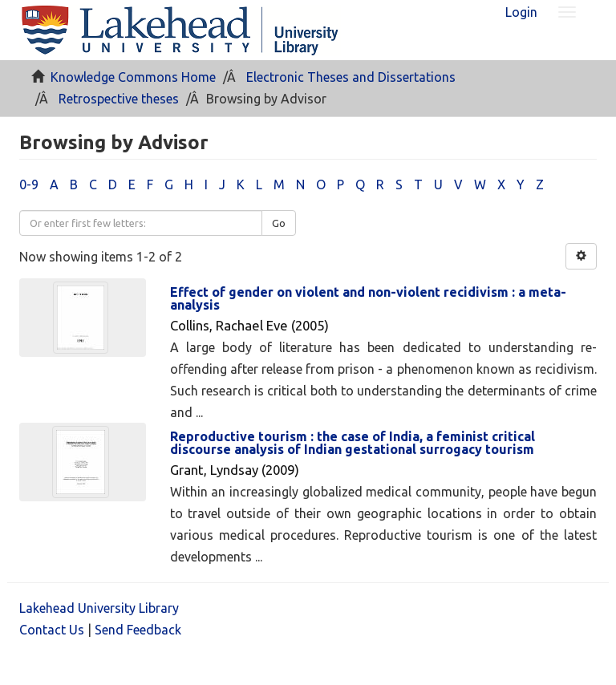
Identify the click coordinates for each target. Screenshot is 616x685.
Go (279, 223)
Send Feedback (138, 629)
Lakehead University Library (99, 608)
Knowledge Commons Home (133, 77)
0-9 (28, 184)
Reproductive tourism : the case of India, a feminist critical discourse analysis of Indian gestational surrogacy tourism (352, 442)
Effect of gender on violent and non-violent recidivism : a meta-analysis (368, 298)
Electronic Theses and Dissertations (351, 77)
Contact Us (51, 629)
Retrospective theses (119, 98)
